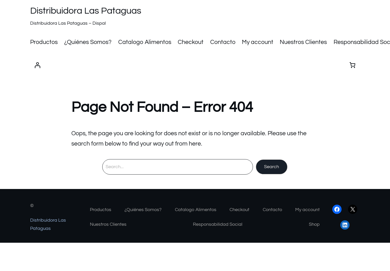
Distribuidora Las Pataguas (85, 11)
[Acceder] (37, 65)
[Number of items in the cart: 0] (352, 65)
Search (271, 166)
